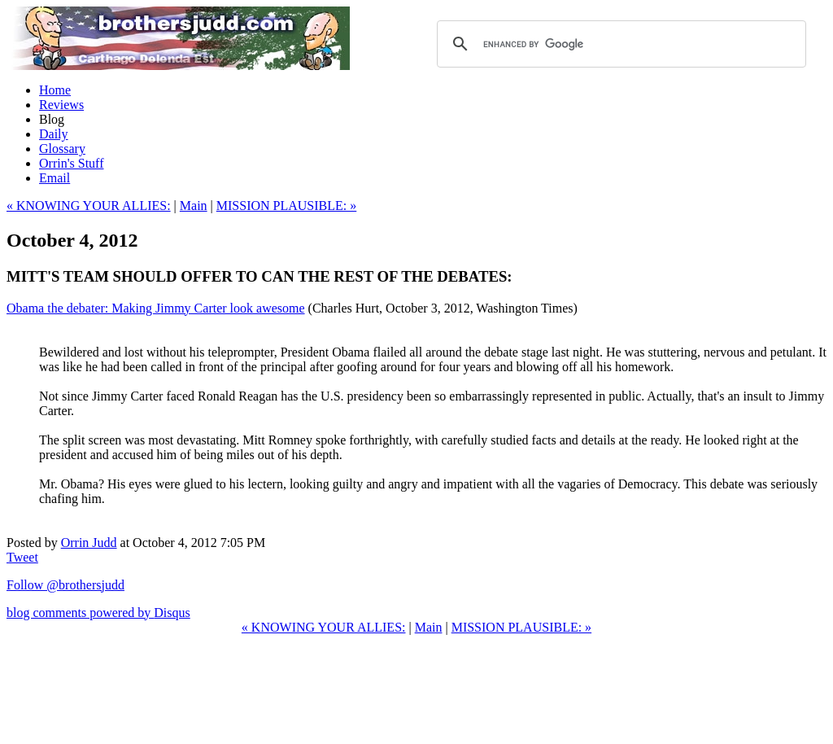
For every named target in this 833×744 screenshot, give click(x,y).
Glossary (62, 148)
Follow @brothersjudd (65, 585)
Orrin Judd (89, 542)
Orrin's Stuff (71, 163)
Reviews (61, 105)
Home (55, 90)
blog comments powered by (98, 612)
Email (54, 178)
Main (193, 205)
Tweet (22, 557)
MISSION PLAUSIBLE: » (286, 205)
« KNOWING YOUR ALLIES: (89, 205)
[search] (619, 44)
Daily (53, 134)
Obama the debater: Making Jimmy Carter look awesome (156, 308)
